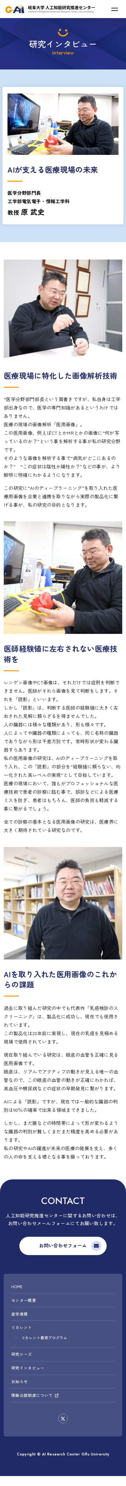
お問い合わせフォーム (63, 1246)
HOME (17, 1288)
